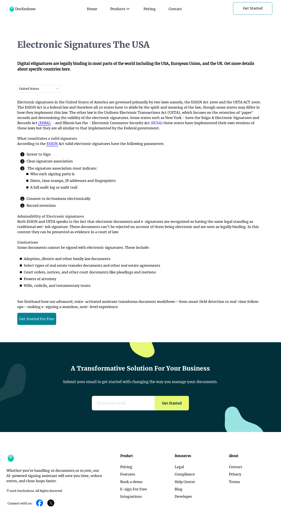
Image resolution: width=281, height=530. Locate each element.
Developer (183, 496)
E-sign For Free (133, 489)
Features (127, 474)
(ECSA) (157, 123)
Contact (175, 9)
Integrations (131, 496)
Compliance (185, 474)
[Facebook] (39, 503)
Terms (234, 482)
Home (92, 9)
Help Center (185, 482)
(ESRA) (44, 123)
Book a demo (131, 482)
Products (120, 8)
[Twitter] (50, 503)
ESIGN (52, 143)
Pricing (150, 9)
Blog (178, 489)
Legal (179, 467)
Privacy (235, 474)
